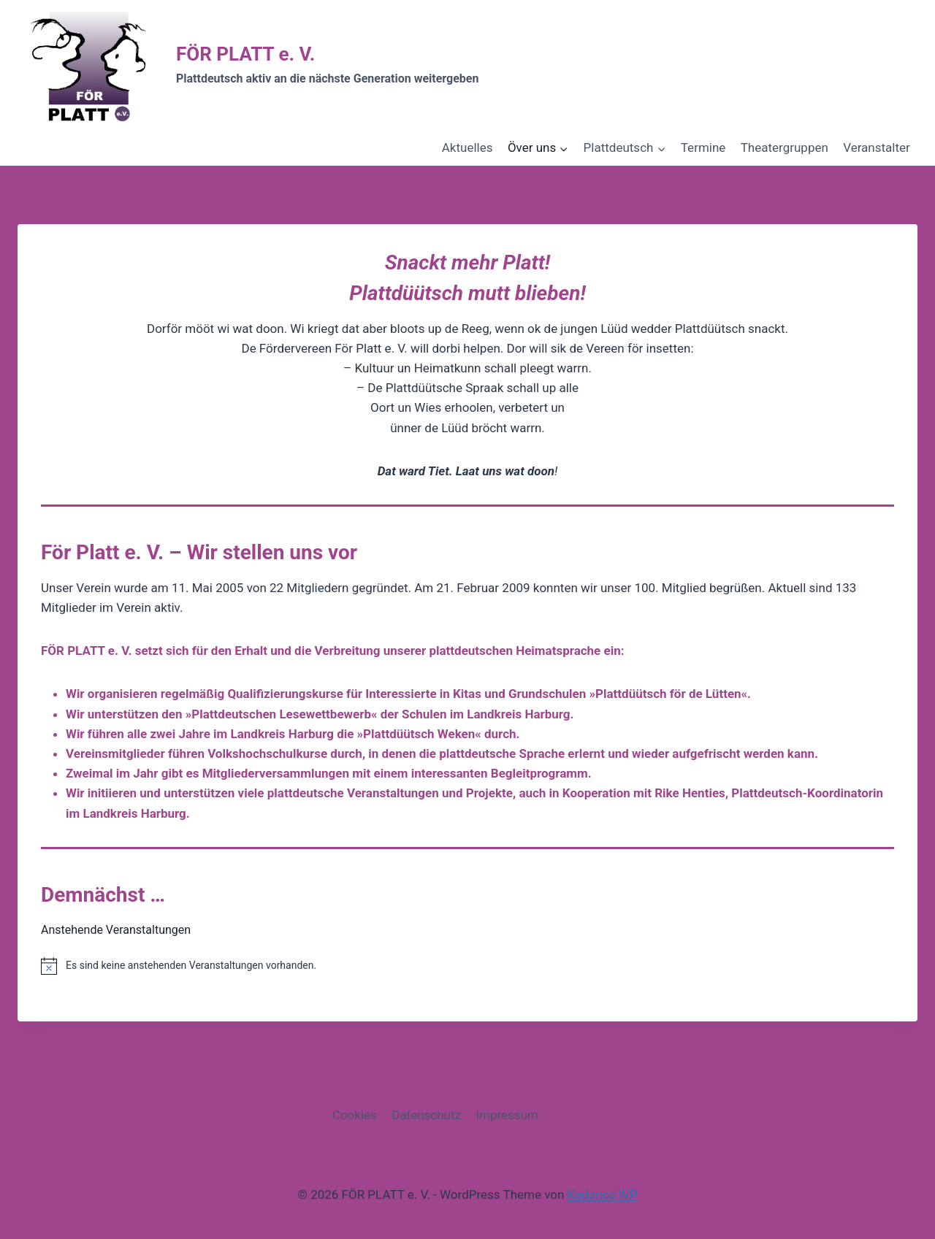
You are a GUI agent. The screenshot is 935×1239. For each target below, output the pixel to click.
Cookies (354, 1115)
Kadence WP (603, 1194)
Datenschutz (426, 1115)
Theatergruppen (784, 147)
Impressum (507, 1115)
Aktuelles (467, 147)
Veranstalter (876, 147)
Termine (703, 147)
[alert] (467, 966)
